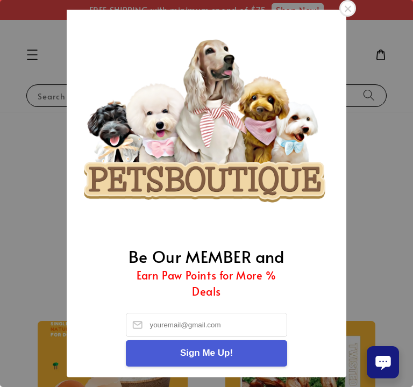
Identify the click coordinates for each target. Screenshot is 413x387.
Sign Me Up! (206, 353)
